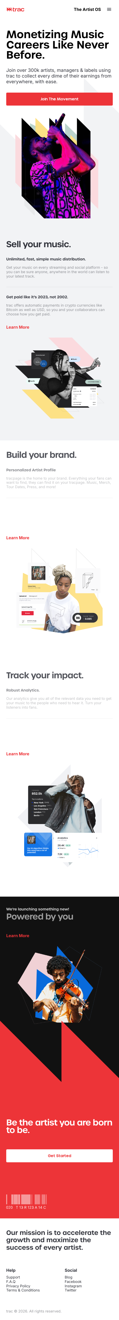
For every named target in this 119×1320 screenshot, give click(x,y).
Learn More (17, 935)
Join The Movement (59, 99)
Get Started (59, 1155)
